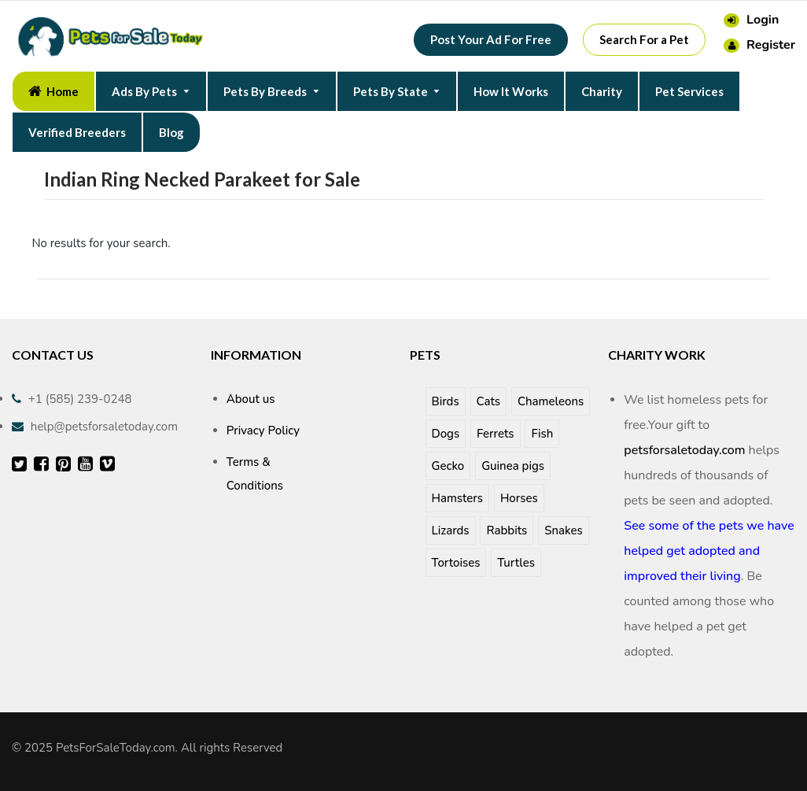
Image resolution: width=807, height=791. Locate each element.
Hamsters (458, 498)
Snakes (563, 530)
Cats (488, 401)
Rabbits (506, 530)
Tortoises (456, 563)
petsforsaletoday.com (684, 450)
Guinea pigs (512, 466)
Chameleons (551, 401)
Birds (445, 401)
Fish (542, 434)
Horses (519, 498)
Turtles (516, 563)
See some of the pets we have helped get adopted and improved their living (709, 551)
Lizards (451, 530)
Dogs (446, 434)
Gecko (448, 466)
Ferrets (495, 434)
